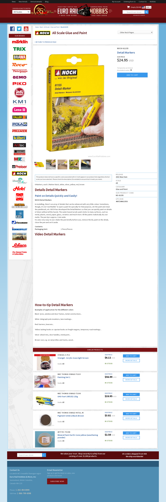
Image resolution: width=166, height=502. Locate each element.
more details (131, 360)
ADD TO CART (131, 356)
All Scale (46, 27)
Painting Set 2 (64, 377)
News (14, 2)
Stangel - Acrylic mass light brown (73, 358)
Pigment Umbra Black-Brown (71, 415)
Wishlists (153, 2)
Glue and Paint (55, 27)
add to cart (132, 75)
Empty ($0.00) (136, 7)
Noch (41, 27)
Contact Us (143, 2)
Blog (46, 2)
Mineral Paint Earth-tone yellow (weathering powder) (78, 436)
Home (37, 27)
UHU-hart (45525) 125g (68, 396)
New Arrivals (23, 2)
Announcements (36, 2)
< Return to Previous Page (45, 42)
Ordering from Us (130, 2)
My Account (116, 2)
